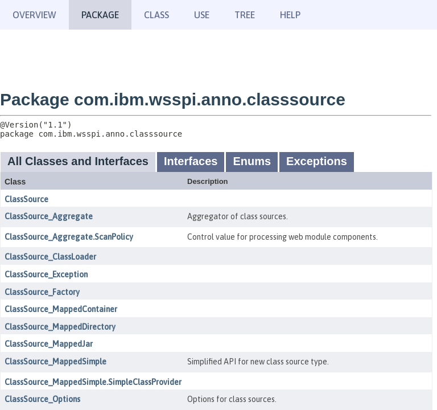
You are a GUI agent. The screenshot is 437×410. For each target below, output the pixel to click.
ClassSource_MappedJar (49, 343)
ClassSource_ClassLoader (50, 256)
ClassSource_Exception (46, 274)
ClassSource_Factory (42, 292)
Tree (244, 15)
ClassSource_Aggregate (49, 216)
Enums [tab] (252, 161)
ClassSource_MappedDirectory (60, 326)
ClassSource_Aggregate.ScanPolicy (69, 236)
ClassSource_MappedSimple (55, 361)
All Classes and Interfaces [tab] (78, 161)
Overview (34, 15)
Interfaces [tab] (191, 161)
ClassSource (26, 199)
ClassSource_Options (42, 399)
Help (290, 15)
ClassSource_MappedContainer (61, 309)
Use (201, 15)
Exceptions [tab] (316, 161)
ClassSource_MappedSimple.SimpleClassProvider (93, 382)
